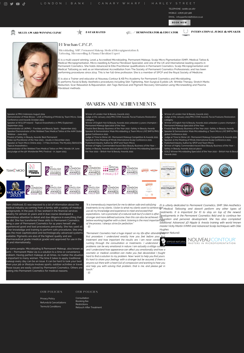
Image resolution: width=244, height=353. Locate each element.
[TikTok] (24, 4)
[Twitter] (12, 4)
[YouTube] (18, 4)
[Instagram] (5, 4)
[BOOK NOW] (179, 22)
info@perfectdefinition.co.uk (189, 17)
